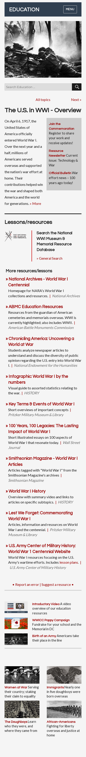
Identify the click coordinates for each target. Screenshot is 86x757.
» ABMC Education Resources (34, 307)
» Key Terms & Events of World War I (40, 404)
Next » (76, 99)
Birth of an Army (44, 636)
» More (35, 203)
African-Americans (61, 721)
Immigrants (55, 687)
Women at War (16, 687)
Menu (70, 9)
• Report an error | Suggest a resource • (43, 584)
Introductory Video (45, 604)
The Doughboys (16, 721)
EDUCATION (24, 9)
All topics (43, 99)
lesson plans (68, 562)
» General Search (49, 258)
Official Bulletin (60, 173)
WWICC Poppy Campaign (51, 620)
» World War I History (25, 491)
